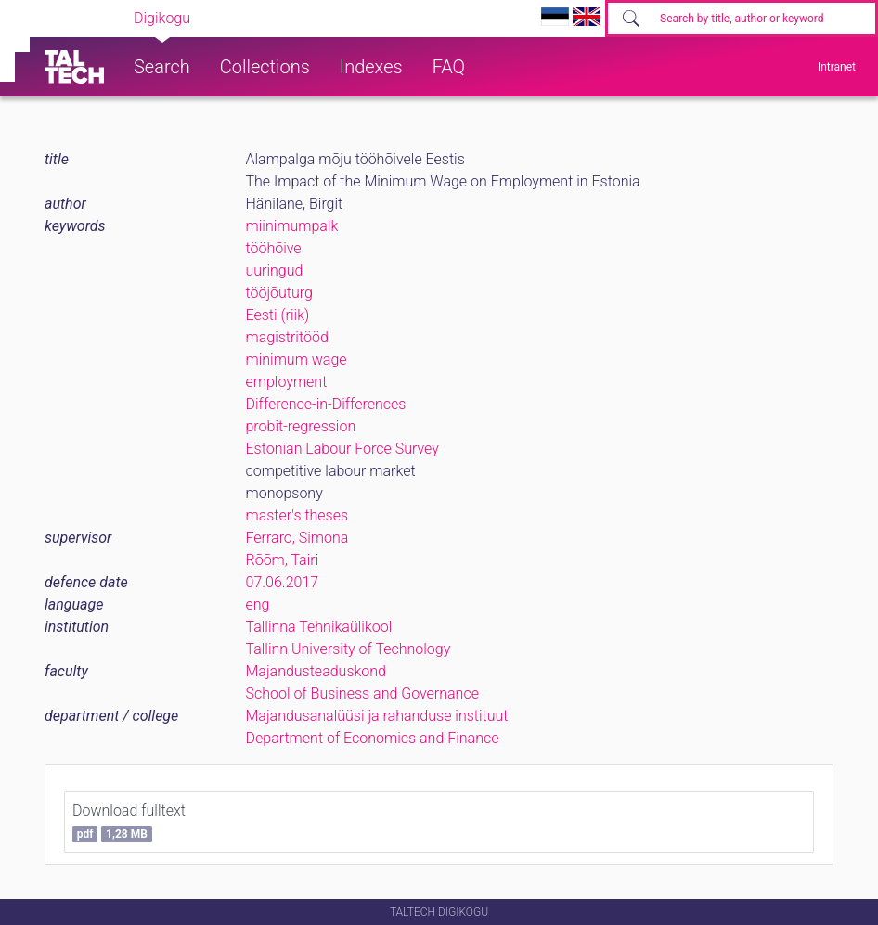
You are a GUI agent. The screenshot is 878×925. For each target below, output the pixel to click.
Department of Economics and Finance (372, 738)
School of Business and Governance (362, 693)
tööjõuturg (279, 293)
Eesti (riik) (278, 315)
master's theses (297, 515)
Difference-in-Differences (326, 404)
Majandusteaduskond (316, 671)
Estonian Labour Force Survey (342, 448)
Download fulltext (129, 822)
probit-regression (301, 426)
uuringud (274, 270)
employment (287, 382)
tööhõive (274, 248)
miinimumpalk (292, 226)
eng (258, 604)
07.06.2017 (282, 582)
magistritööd (287, 337)
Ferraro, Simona (297, 537)
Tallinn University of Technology (348, 649)
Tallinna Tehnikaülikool (319, 627)
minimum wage (296, 359)
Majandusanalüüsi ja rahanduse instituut (377, 716)
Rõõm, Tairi (282, 560)
